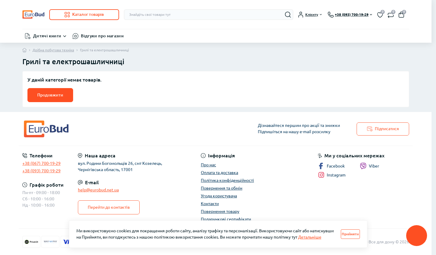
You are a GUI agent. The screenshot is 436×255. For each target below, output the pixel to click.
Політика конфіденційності (227, 180)
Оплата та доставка (219, 172)
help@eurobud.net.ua (98, 190)
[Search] (288, 15)
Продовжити (50, 95)
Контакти (210, 203)
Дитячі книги (47, 35)
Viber (369, 166)
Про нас (208, 164)
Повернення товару (220, 211)
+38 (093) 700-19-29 (41, 170)
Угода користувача (219, 195)
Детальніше (309, 237)
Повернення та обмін (221, 188)
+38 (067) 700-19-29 (41, 163)
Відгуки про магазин (102, 35)
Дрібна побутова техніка (53, 50)
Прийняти (350, 234)
